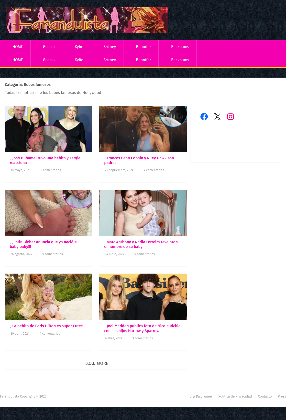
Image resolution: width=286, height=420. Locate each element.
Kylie (79, 46)
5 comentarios (144, 254)
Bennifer (143, 46)
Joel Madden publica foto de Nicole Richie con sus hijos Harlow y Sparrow (142, 328)
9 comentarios (52, 254)
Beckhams (180, 46)
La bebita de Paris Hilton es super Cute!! (47, 326)
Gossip (49, 46)
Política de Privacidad (235, 396)
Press (282, 396)
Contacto (265, 396)
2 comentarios (51, 170)
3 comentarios (142, 338)
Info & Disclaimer (199, 396)
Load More (96, 363)
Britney (109, 46)
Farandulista (9, 396)
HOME (17, 46)
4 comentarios (153, 170)
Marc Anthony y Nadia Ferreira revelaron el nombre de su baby (141, 244)
